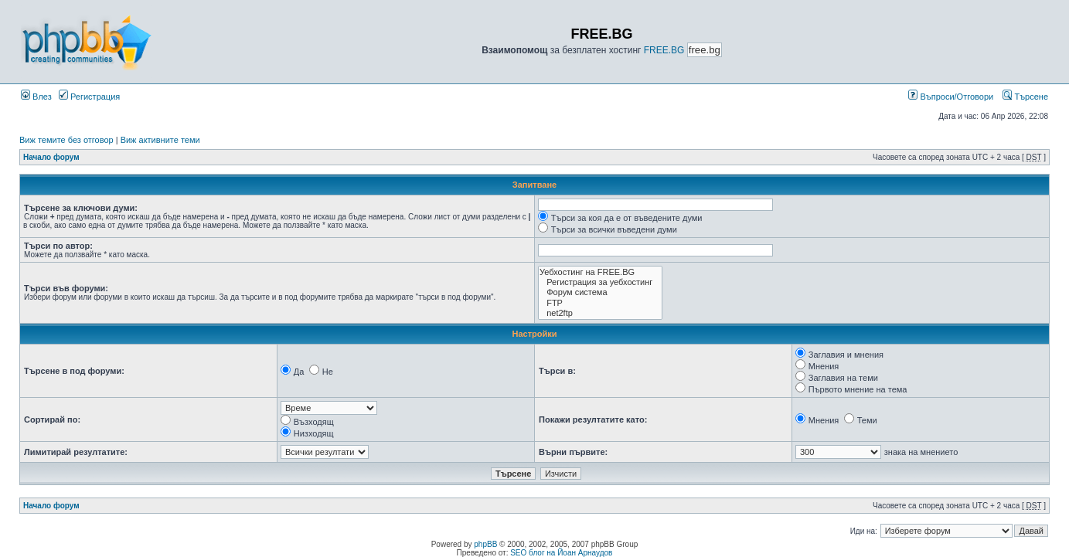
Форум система (600, 292)
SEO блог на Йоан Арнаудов (561, 553)
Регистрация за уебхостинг (600, 282)
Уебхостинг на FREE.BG (600, 272)
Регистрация (89, 96)
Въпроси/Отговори (950, 96)
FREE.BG (664, 50)
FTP (600, 303)
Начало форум (51, 157)
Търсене (1025, 96)
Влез (36, 96)
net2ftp (600, 313)
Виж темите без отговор (66, 139)
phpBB (485, 544)
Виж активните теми (160, 139)
